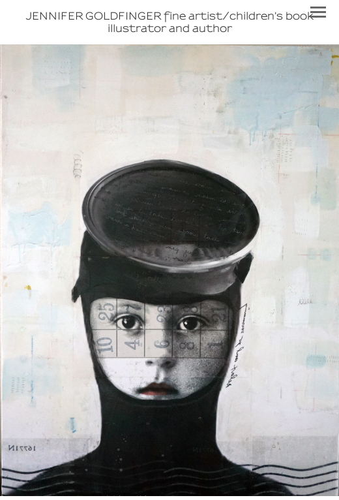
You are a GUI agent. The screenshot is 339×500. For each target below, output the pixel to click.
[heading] (169, 22)
